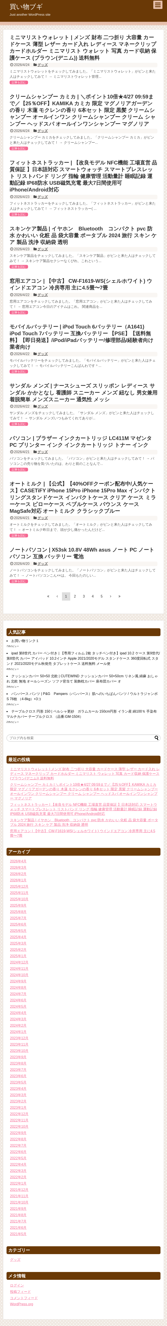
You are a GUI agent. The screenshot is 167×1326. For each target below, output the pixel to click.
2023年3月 (18, 1095)
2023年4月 (18, 1089)
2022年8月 (18, 1139)
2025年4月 (18, 937)
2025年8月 (18, 912)
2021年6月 (18, 1227)
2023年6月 (18, 1076)
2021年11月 (19, 1196)
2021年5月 (18, 1234)
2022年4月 (18, 1164)
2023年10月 (19, 1051)
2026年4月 (18, 861)
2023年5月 (18, 1082)
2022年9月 (18, 1133)
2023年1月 (18, 1107)
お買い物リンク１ (25, 641)
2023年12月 (19, 1038)
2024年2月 (18, 1025)
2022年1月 (18, 1183)
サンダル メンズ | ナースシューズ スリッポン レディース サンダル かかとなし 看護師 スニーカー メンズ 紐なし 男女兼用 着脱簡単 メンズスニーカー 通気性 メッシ (83, 392)
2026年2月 (18, 874)
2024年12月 (19, 962)
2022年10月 (19, 1126)
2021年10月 (19, 1202)
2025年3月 (18, 943)
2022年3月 (18, 1171)
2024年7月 (18, 994)
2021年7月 (18, 1221)
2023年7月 (18, 1070)
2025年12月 (19, 886)
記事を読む (19, 82)
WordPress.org (21, 1304)
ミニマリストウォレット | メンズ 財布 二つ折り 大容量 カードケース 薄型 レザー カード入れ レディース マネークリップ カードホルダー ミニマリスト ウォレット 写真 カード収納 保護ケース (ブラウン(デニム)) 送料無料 (85, 773)
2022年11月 (19, 1120)
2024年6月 (18, 1000)
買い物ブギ (26, 6)
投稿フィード (20, 1292)
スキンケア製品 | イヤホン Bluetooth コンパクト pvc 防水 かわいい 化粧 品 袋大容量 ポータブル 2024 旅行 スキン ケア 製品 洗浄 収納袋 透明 (83, 235)
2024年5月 (18, 1006)
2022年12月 (19, 1114)
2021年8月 (18, 1215)
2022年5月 (18, 1158)
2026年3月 (18, 867)
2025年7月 (18, 918)
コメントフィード (24, 1298)
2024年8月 (18, 987)
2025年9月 (18, 905)
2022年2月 (18, 1177)
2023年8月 (18, 1063)
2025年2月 (18, 950)
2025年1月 (18, 956)
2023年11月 (19, 1044)
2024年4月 (18, 1013)
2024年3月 (18, 1019)
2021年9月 (18, 1209)
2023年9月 (18, 1057)
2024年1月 (18, 1032)
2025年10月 (19, 899)
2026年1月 (18, 880)
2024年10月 (19, 975)
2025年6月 (18, 924)
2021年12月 (19, 1190)
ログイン (17, 1285)
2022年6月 (18, 1152)
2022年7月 (18, 1145)
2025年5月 (18, 931)
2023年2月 (18, 1101)
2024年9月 (18, 981)
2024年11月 (19, 968)
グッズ (42, 65)
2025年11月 (19, 893)
